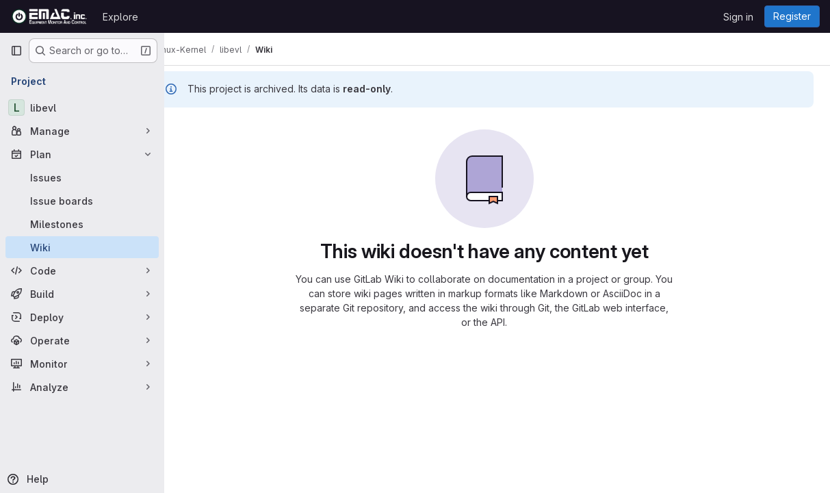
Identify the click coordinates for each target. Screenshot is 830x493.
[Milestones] (82, 224)
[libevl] (82, 107)
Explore (120, 17)
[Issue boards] (82, 201)
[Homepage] (50, 16)
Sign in (738, 17)
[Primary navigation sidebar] (16, 51)
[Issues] (82, 177)
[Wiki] (82, 247)
